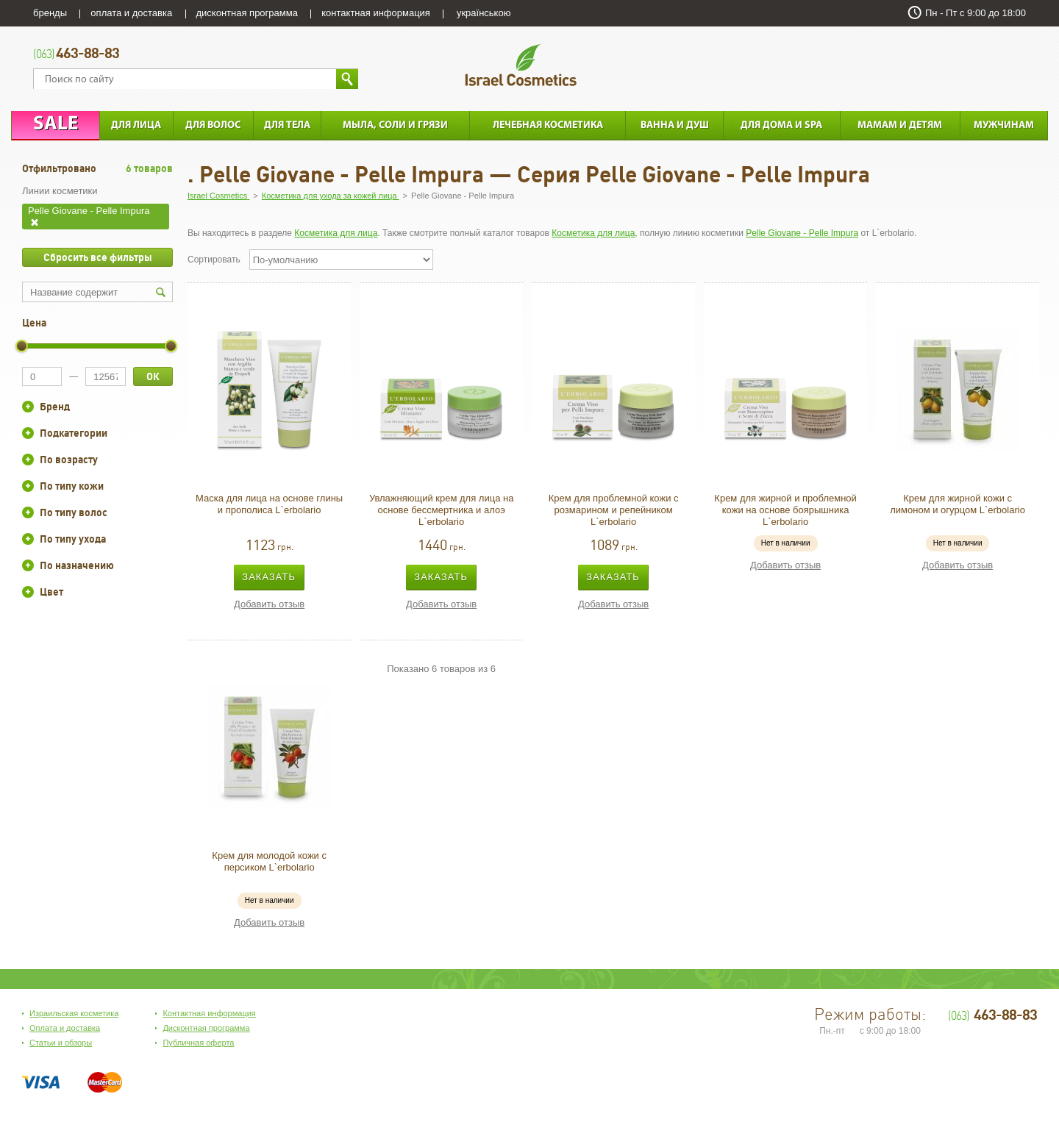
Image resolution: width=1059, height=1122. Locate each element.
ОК (153, 376)
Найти (347, 79)
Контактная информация (209, 1013)
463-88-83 (76, 54)
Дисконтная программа (206, 1027)
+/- (28, 406)
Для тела (287, 125)
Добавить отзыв (269, 604)
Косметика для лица (335, 233)
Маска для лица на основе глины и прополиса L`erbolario (269, 504)
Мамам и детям (899, 125)
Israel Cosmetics (521, 65)
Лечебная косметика (548, 125)
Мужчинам (1004, 125)
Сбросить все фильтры (97, 257)
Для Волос (212, 125)
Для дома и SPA (781, 125)
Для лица (136, 125)
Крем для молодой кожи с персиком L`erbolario (269, 861)
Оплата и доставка (64, 1027)
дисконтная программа (247, 12)
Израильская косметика (73, 1013)
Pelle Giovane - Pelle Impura (802, 233)
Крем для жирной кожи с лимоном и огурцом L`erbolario (957, 504)
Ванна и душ (675, 125)
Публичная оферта (198, 1042)
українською (484, 12)
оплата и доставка (131, 12)
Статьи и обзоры (60, 1042)
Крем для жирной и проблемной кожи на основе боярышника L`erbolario (785, 510)
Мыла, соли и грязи (395, 125)
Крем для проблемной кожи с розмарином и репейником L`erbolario (614, 510)
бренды (50, 12)
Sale (55, 125)
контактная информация (375, 12)
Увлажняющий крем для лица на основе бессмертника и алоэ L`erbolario (441, 510)
